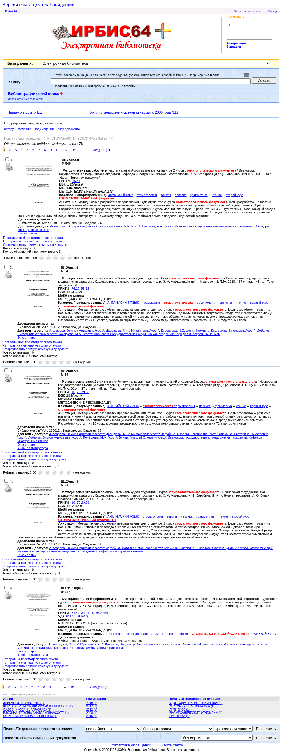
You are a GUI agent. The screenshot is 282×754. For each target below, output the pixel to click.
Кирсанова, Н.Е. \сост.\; (124, 226)
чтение (217, 195)
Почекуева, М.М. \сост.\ (75, 334)
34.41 (76, 612)
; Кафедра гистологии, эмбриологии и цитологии (88, 647)
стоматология (146, 195)
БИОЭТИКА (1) (179, 716)
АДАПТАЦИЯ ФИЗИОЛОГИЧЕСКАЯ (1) (195, 703)
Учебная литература (32, 448)
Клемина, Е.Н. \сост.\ (157, 226)
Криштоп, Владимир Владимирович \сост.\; (137, 644)
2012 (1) (91, 709)
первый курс (259, 302)
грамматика (199, 195)
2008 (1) (91, 712)
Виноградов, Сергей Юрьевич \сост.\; (77, 644)
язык (170, 633)
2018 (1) (91, 703)
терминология (190, 302)
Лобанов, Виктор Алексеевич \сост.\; (55, 437)
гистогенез (115, 633)
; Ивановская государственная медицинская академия (213, 226)
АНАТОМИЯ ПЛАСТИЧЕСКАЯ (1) (191, 706)
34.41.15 (87, 612)
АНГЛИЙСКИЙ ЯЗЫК (123, 302)
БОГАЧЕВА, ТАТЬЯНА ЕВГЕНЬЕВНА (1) (30, 716)
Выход (272, 11)
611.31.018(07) (77, 616)
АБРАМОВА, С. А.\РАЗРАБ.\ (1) (24, 703)
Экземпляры (27, 233)
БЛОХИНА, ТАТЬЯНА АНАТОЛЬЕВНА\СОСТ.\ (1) (36, 712)
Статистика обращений (130, 745)
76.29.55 (78, 288)
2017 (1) (91, 706)
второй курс (234, 195)
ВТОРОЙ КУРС (264, 633)
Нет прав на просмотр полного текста (30, 659)
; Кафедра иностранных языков (196, 334)
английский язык (120, 195)
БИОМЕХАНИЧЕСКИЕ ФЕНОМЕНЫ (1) (196, 712)
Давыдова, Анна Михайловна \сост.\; (133, 330)
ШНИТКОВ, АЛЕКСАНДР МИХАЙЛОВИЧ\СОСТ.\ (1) (38, 706)
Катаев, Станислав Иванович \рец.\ (195, 644)
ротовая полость (139, 633)
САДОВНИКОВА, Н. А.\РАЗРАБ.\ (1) (27, 709)
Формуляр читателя (246, 11)
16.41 (76, 181)
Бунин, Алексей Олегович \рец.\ (142, 437)
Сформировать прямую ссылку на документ (36, 244)
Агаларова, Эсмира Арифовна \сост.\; (78, 226)
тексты (166, 195)
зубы (159, 633)
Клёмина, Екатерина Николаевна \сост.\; (226, 330)
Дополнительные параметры (25, 99)
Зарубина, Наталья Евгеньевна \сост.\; (190, 434)
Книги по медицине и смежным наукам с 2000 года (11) (133, 112)
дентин (183, 633)
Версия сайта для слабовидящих (38, 4)
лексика (180, 195)
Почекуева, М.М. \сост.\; (101, 437)
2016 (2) (91, 716)
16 (87, 288)
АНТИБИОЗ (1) (179, 709)
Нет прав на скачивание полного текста (32, 241)
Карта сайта (172, 745)
